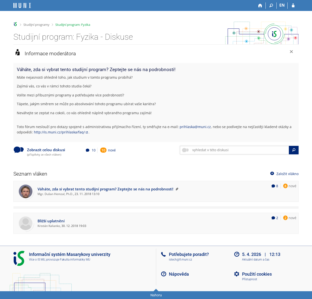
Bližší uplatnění (51, 221)
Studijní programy (36, 24)
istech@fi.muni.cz (180, 259)
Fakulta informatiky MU (75, 259)
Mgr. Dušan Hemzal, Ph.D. (55, 194)
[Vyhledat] (294, 150)
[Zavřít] (291, 52)
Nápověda (179, 274)
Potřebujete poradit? (189, 254)
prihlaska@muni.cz (195, 126)
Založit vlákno (284, 173)
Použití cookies (257, 274)
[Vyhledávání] (271, 5)
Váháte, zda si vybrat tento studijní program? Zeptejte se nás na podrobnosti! (105, 189)
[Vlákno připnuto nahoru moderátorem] (176, 189)
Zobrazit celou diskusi (46, 149)
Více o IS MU (37, 259)
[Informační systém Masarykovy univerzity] (22, 5)
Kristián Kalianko (49, 226)
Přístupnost (249, 279)
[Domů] (260, 5)
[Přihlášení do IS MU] (293, 5)
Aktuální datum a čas (255, 259)
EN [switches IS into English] (282, 5)
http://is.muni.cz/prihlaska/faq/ (59, 132)
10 (103, 150)
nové (108, 150)
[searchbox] (239, 150)
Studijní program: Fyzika (72, 24)
